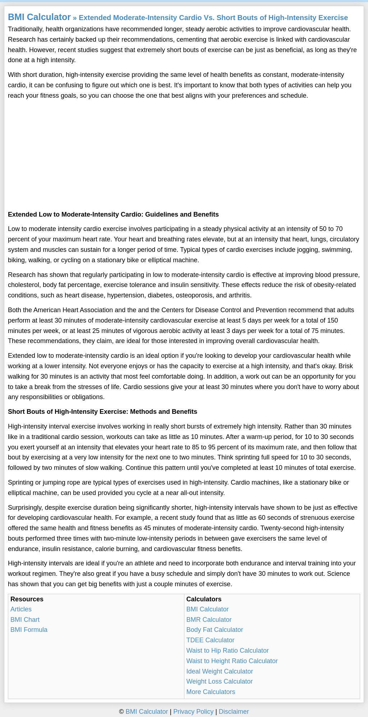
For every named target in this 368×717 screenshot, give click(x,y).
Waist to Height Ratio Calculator (232, 661)
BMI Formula (28, 629)
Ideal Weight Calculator (220, 671)
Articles (21, 609)
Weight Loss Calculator (220, 681)
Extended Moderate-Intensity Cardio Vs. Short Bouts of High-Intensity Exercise (213, 18)
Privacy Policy (193, 711)
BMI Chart (25, 619)
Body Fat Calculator (215, 629)
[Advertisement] (184, 155)
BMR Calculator (209, 619)
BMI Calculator (39, 17)
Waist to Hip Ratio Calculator (228, 650)
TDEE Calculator (211, 640)
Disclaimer (234, 711)
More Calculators (211, 691)
